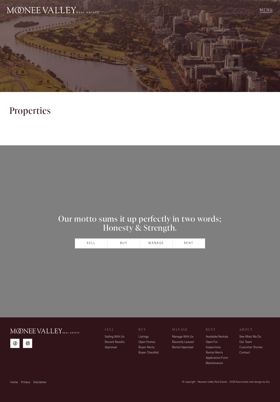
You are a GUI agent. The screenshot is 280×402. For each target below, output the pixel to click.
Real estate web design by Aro (253, 382)
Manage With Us (182, 336)
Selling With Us (114, 336)
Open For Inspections (213, 345)
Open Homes (147, 342)
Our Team (245, 342)
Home (14, 382)
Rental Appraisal (182, 347)
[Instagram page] (28, 344)
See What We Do (250, 336)
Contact (244, 352)
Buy (123, 243)
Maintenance (214, 363)
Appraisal (111, 347)
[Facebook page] (16, 344)
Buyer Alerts (147, 347)
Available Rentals (217, 336)
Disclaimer (40, 382)
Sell (91, 243)
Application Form (217, 357)
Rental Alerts (214, 352)
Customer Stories (251, 347)
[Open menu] (266, 10)
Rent (189, 243)
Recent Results (114, 342)
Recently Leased (183, 342)
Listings (144, 336)
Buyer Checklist (149, 352)
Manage (156, 243)
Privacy (25, 382)
